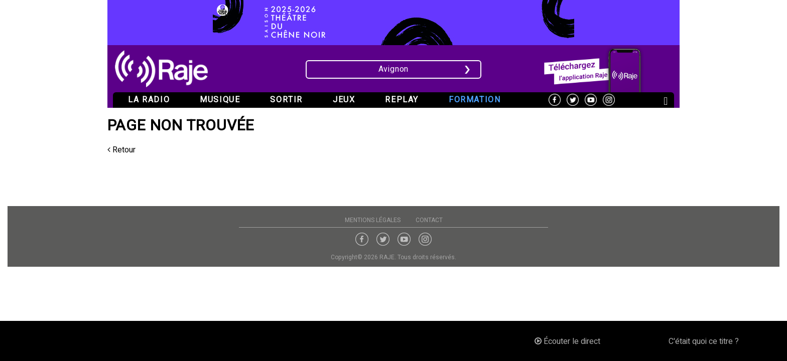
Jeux (344, 100)
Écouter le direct (567, 341)
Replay (402, 100)
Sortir (286, 100)
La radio (149, 100)
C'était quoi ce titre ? (704, 341)
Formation (474, 100)
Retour (121, 150)
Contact (429, 220)
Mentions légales (373, 220)
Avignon (393, 69)
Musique (220, 100)
